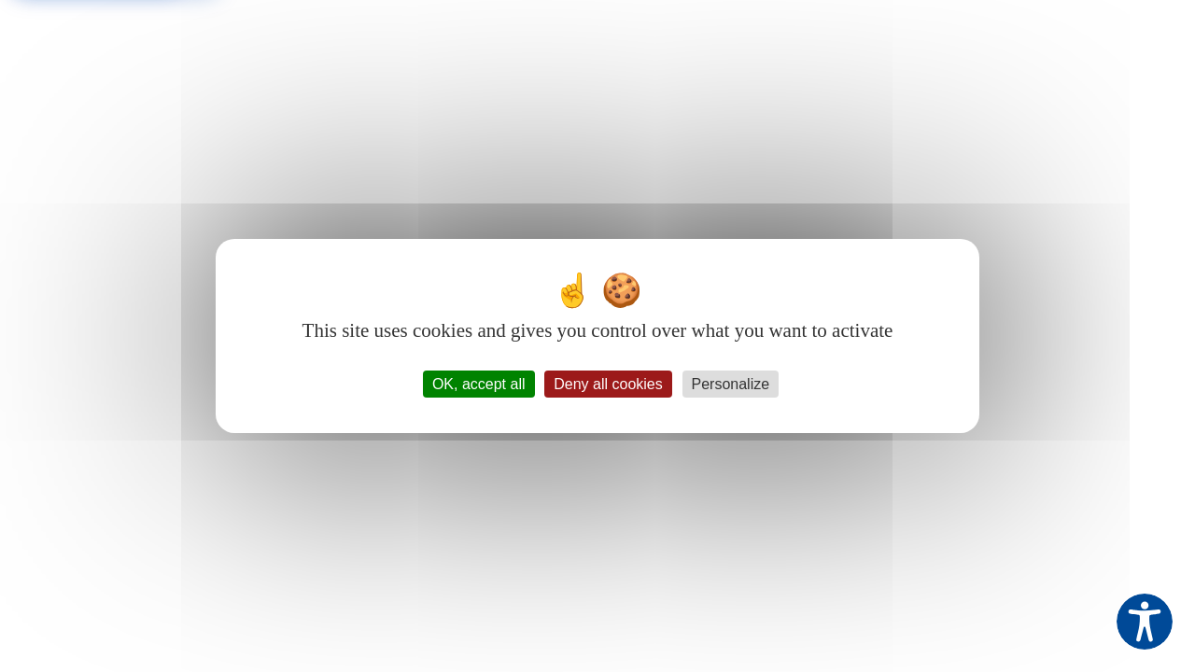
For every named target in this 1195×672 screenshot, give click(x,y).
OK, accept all (479, 384)
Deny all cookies (608, 384)
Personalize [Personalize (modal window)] (731, 384)
